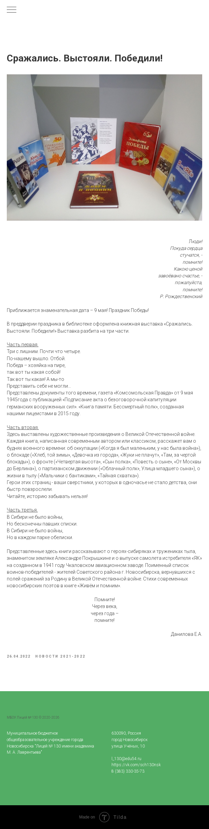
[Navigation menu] (11, 10)
